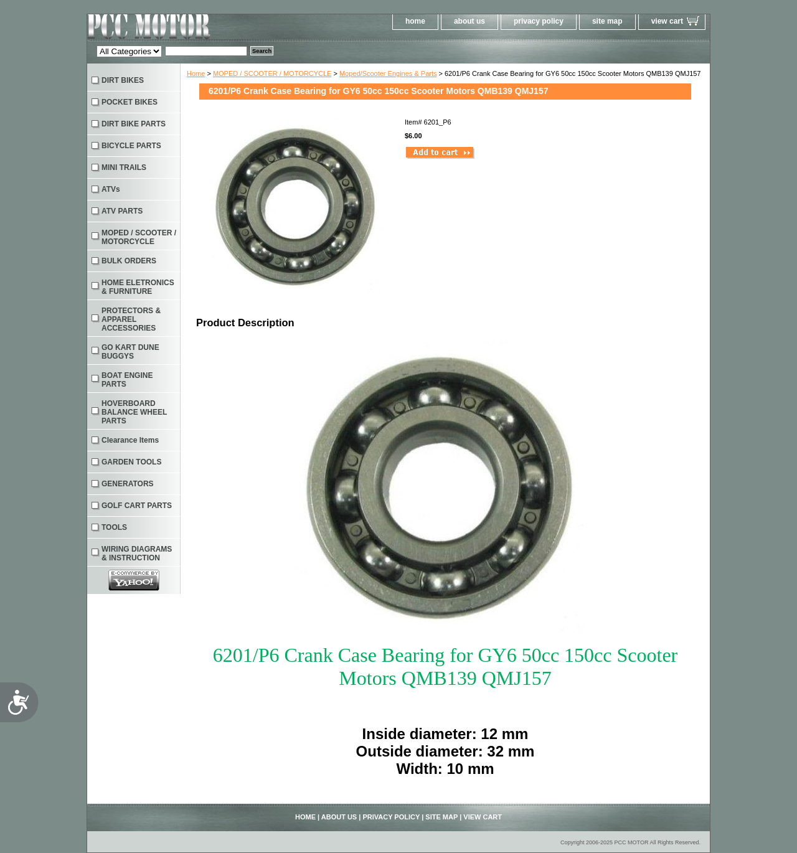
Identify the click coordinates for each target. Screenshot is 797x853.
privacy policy (539, 21)
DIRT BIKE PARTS (133, 124)
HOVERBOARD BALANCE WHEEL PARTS (134, 412)
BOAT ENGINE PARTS (127, 380)
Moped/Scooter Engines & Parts (388, 73)
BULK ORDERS (128, 261)
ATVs (110, 189)
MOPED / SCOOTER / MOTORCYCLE (272, 73)
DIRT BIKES (122, 80)
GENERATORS (127, 483)
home (415, 21)
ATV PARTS (122, 211)
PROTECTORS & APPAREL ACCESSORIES (131, 319)
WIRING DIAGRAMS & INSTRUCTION (136, 553)
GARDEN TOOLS (131, 462)
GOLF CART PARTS (136, 505)
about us (469, 21)
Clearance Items (130, 440)
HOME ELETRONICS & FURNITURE (137, 287)
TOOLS (114, 527)
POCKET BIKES (129, 102)
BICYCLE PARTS (131, 145)
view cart (667, 21)
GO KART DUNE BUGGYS (130, 352)
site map (607, 21)
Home (196, 73)
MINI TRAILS (123, 167)
